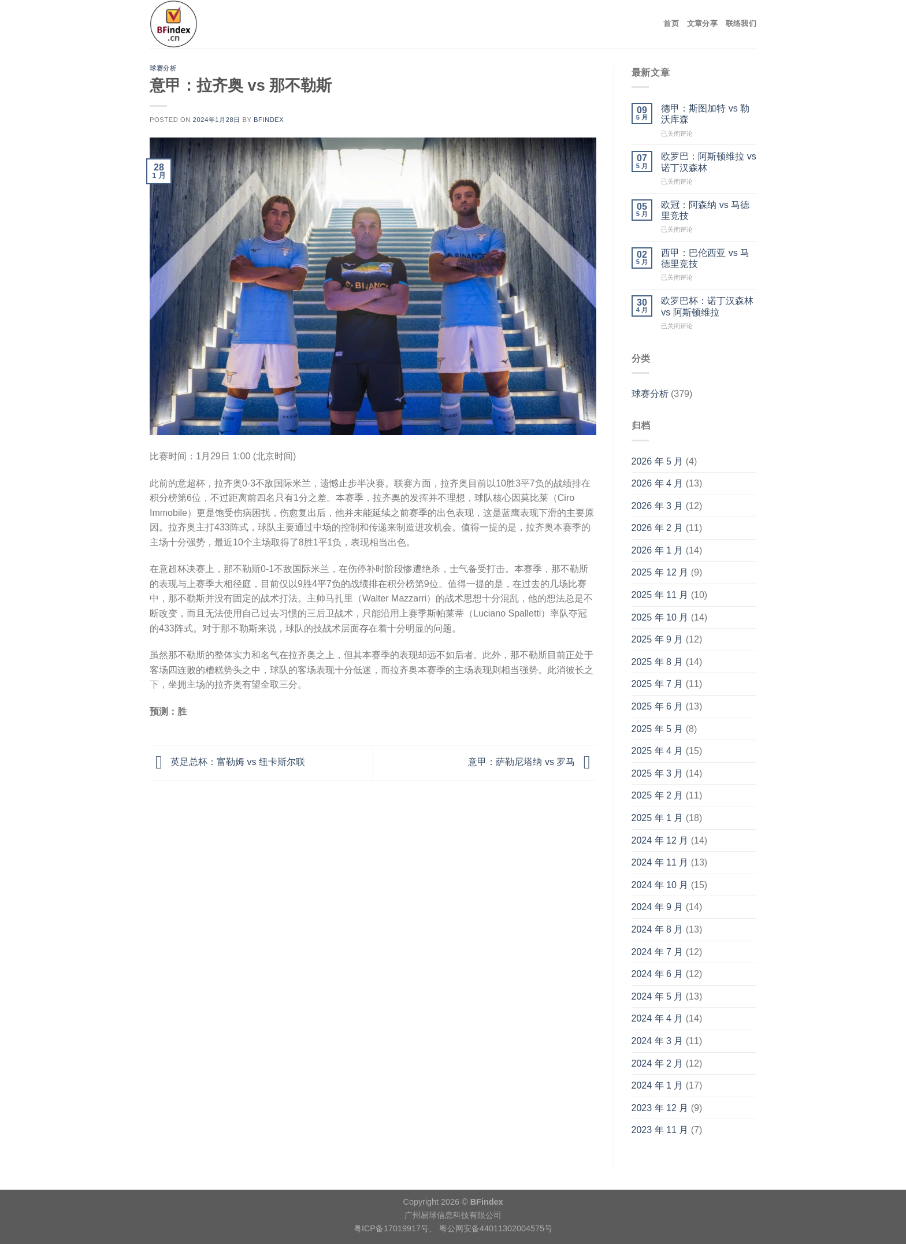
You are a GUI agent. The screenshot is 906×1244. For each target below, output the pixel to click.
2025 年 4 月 (658, 751)
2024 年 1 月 (658, 1085)
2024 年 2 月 (658, 1063)
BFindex (269, 119)
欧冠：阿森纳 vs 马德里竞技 (705, 210)
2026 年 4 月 (658, 483)
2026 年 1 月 (658, 550)
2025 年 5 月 (658, 729)
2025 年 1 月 (658, 818)
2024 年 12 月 (660, 840)
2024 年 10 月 (660, 885)
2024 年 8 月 (658, 929)
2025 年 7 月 (658, 684)
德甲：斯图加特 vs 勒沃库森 (705, 113)
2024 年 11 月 (660, 862)
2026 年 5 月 (658, 461)
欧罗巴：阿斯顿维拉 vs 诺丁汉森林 (708, 161)
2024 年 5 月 (658, 996)
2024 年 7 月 (658, 952)
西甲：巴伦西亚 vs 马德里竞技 (705, 258)
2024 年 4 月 (658, 1018)
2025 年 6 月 (658, 706)
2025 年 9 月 (658, 639)
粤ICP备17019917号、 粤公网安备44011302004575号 (453, 1228)
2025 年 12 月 (660, 572)
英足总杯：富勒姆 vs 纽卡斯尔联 (227, 762)
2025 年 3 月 (658, 773)
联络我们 (741, 23)
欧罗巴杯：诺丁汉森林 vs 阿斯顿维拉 (707, 306)
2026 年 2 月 (658, 528)
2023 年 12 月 (660, 1108)
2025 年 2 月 (658, 795)
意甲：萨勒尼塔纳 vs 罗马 (532, 762)
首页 (671, 23)
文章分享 (702, 23)
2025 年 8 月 (658, 662)
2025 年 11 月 (660, 595)
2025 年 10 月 (660, 617)
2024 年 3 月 (658, 1041)
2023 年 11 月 (660, 1130)
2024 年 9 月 (658, 907)
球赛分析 (163, 68)
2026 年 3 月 (658, 506)
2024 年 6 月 (658, 974)
